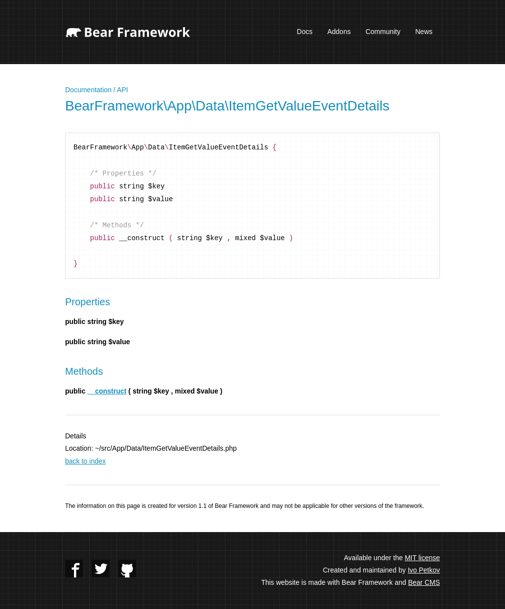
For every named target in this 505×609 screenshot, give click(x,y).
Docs (305, 32)
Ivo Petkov (424, 570)
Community (382, 32)
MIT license (422, 558)
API (122, 90)
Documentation (88, 90)
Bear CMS (424, 582)
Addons (339, 32)
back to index (85, 461)
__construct (106, 391)
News (424, 32)
